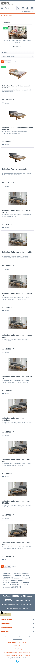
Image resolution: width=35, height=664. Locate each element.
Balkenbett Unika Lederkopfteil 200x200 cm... (17, 377)
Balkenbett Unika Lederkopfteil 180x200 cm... (17, 336)
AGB (20, 655)
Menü (5, 7)
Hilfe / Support (22, 642)
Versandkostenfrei (17, 639)
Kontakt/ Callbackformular (17, 646)
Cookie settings (11, 642)
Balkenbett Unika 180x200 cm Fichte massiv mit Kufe (17, 41)
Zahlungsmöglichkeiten (10, 652)
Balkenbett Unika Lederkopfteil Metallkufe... (13, 419)
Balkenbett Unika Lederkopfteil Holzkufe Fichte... (17, 211)
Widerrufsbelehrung (24, 652)
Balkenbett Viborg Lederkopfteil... (14, 169)
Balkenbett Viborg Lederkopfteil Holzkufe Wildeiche (17, 128)
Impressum (27, 655)
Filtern (5, 52)
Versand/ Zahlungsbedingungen (17, 649)
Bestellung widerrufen (28, 11)
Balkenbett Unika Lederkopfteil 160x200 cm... (17, 294)
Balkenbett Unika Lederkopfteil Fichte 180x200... (16, 544)
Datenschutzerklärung (11, 655)
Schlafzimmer (17, 573)
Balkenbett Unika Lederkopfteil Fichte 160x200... (16, 502)
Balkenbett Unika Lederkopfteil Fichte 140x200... (16, 460)
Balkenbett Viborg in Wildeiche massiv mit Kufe (16, 87)
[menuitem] (5, 8)
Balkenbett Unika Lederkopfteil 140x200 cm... (17, 253)
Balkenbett (7, 573)
